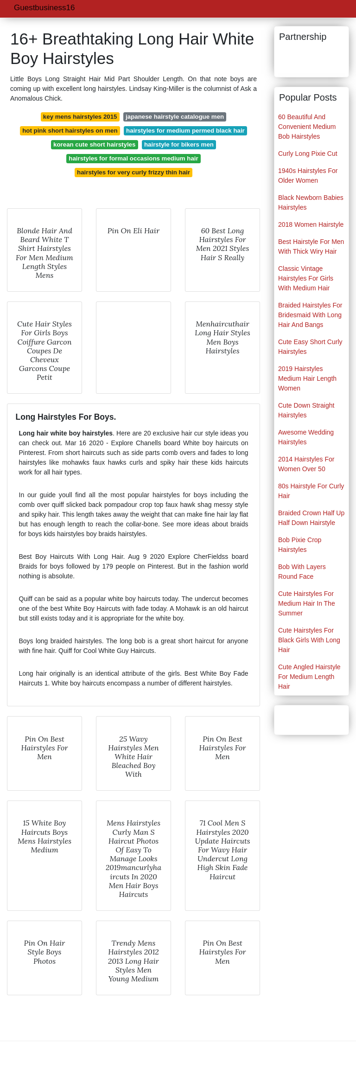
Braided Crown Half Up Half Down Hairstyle (311, 517)
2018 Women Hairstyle (310, 224)
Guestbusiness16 (44, 7)
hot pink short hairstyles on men (69, 130)
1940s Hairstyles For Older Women (307, 175)
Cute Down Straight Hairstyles (306, 410)
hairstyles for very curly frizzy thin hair (133, 172)
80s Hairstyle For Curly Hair (311, 490)
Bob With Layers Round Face (302, 571)
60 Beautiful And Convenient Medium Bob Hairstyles (307, 126)
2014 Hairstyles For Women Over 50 (306, 464)
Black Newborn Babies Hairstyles (310, 202)
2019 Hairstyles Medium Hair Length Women (307, 378)
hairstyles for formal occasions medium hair (133, 158)
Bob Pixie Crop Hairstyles (299, 544)
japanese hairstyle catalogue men (175, 116)
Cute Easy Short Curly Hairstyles (310, 346)
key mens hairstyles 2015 (80, 116)
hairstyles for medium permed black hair (185, 130)
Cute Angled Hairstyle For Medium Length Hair (309, 676)
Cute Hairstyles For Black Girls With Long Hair (309, 640)
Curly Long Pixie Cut (307, 153)
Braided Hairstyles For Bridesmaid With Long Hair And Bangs (310, 314)
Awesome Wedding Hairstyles (306, 437)
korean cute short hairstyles (94, 144)
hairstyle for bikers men (179, 144)
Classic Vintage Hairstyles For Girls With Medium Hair (305, 278)
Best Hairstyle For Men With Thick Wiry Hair (311, 246)
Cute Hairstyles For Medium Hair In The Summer (306, 603)
